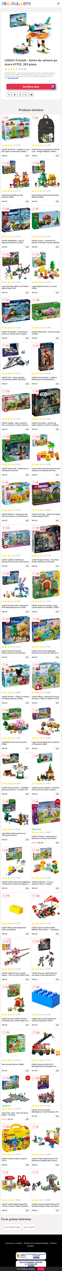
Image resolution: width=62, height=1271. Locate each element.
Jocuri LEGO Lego (12, 1227)
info (27, 155)
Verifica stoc (39, 86)
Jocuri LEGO (29, 1227)
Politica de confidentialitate (36, 1243)
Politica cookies (28, 1268)
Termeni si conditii (13, 1243)
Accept (41, 1268)
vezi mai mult (13, 78)
